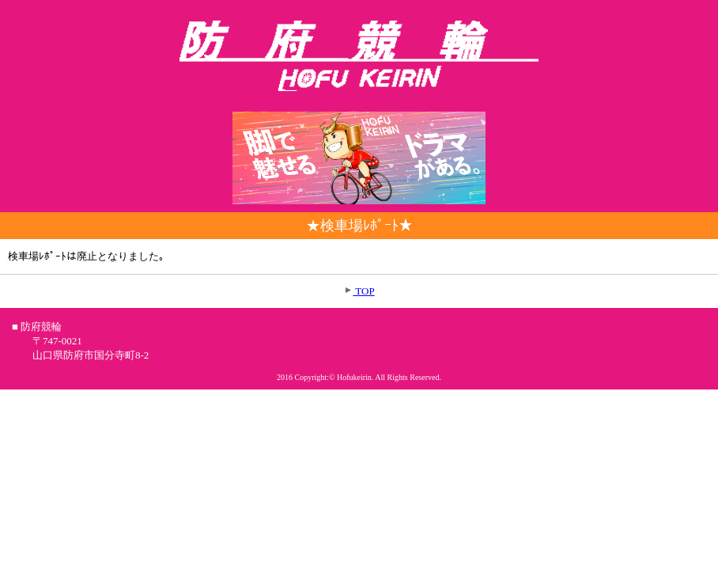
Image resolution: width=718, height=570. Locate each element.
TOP (363, 291)
